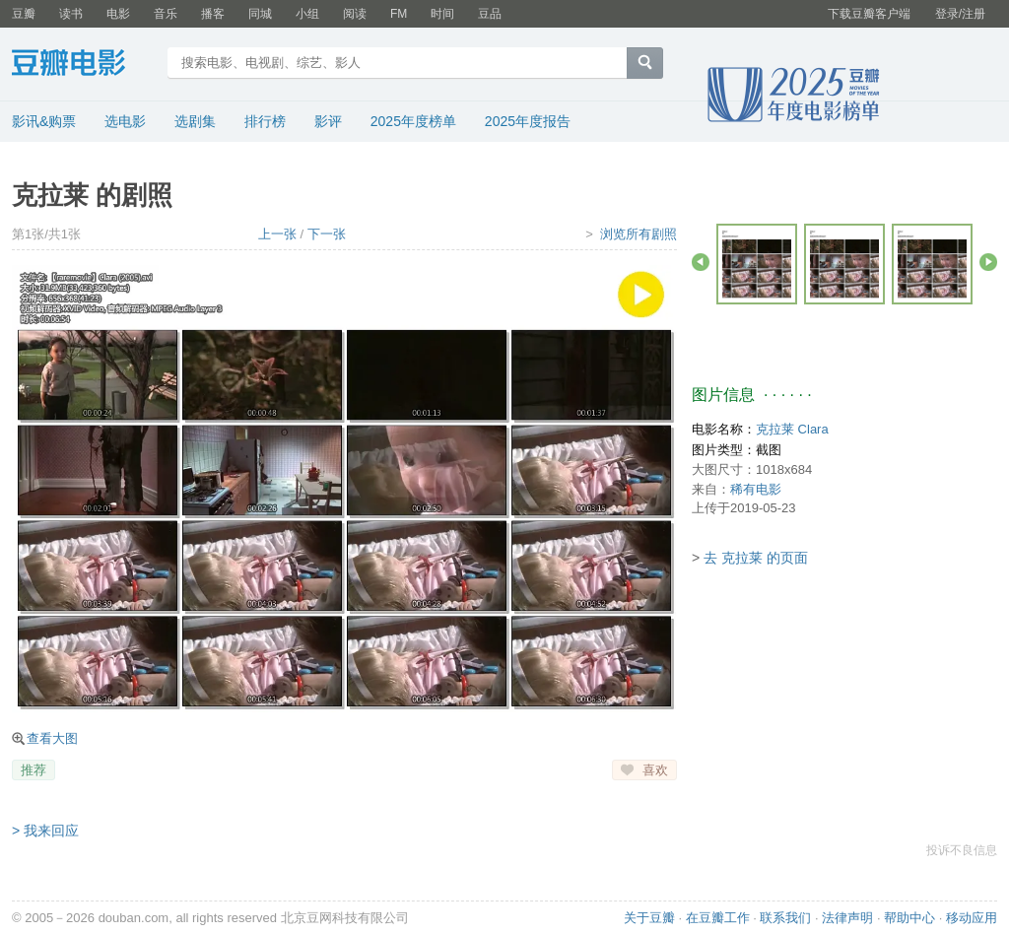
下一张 (326, 234)
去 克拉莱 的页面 (756, 558)
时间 (442, 14)
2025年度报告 (528, 121)
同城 (260, 14)
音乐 (165, 14)
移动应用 (971, 917)
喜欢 (655, 770)
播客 (213, 14)
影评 (328, 121)
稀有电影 (755, 489)
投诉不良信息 (961, 850)
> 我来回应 (45, 830)
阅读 (355, 14)
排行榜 (265, 121)
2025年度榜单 (413, 121)
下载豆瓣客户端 (869, 14)
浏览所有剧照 (638, 234)
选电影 (125, 121)
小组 (307, 14)
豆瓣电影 (83, 65)
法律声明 (847, 917)
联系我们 (785, 917)
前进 (988, 262)
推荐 (33, 770)
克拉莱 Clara (792, 429)
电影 (118, 14)
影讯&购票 (44, 121)
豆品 (490, 14)
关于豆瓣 (649, 917)
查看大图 (52, 738)
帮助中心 (909, 917)
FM (398, 14)
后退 (700, 262)
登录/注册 (960, 14)
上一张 (277, 234)
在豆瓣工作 (718, 917)
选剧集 (195, 121)
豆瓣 (23, 14)
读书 (71, 14)
